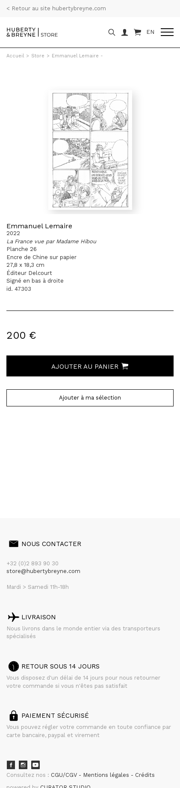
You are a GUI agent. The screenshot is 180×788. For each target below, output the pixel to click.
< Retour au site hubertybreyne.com (56, 8)
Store (37, 56)
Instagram (23, 765)
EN (150, 32)
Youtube (35, 765)
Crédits (145, 775)
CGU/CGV (65, 775)
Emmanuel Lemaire (39, 226)
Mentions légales (107, 775)
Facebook (10, 765)
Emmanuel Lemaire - (77, 56)
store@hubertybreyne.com (43, 571)
